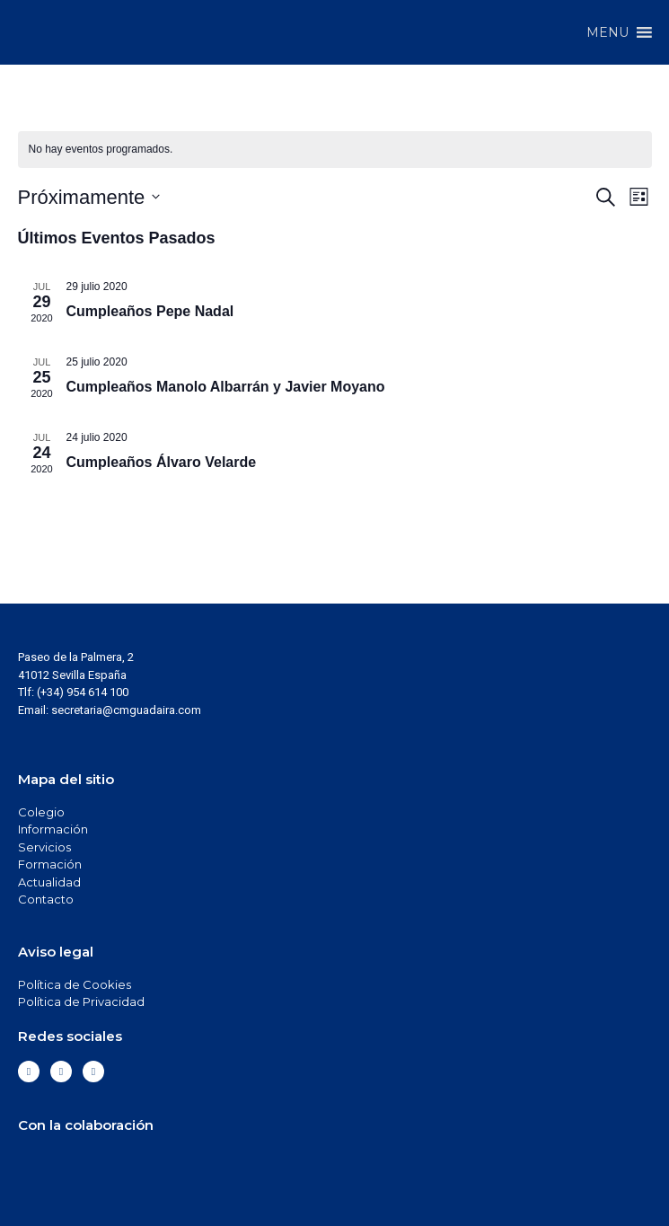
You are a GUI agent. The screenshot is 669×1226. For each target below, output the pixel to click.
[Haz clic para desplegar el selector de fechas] (89, 197)
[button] (607, 32)
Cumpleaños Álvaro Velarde (161, 462)
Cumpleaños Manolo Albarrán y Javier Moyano (225, 386)
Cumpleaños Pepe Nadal (150, 311)
